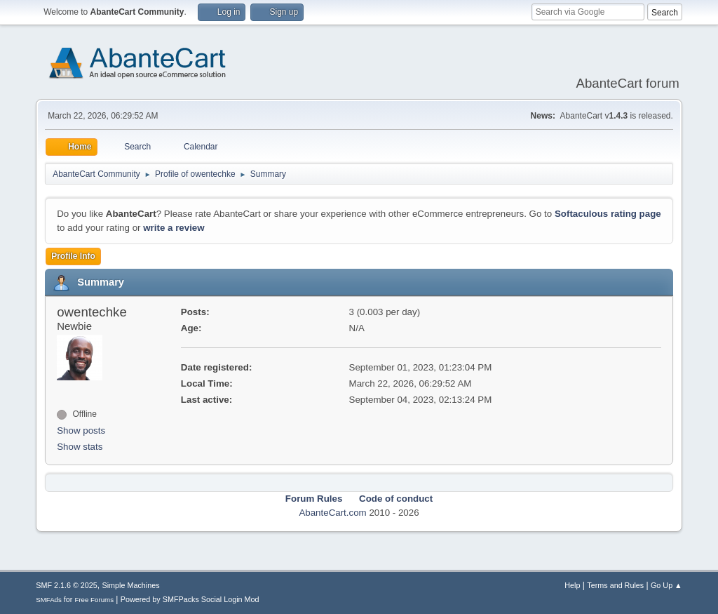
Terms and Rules (615, 585)
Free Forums (94, 599)
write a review (173, 227)
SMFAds (49, 599)
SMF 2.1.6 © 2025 (66, 585)
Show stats (79, 446)
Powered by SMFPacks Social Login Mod (190, 599)
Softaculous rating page (608, 213)
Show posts (81, 430)
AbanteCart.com (332, 512)
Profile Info (73, 256)
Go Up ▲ (666, 585)
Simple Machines (131, 585)
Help (572, 585)
